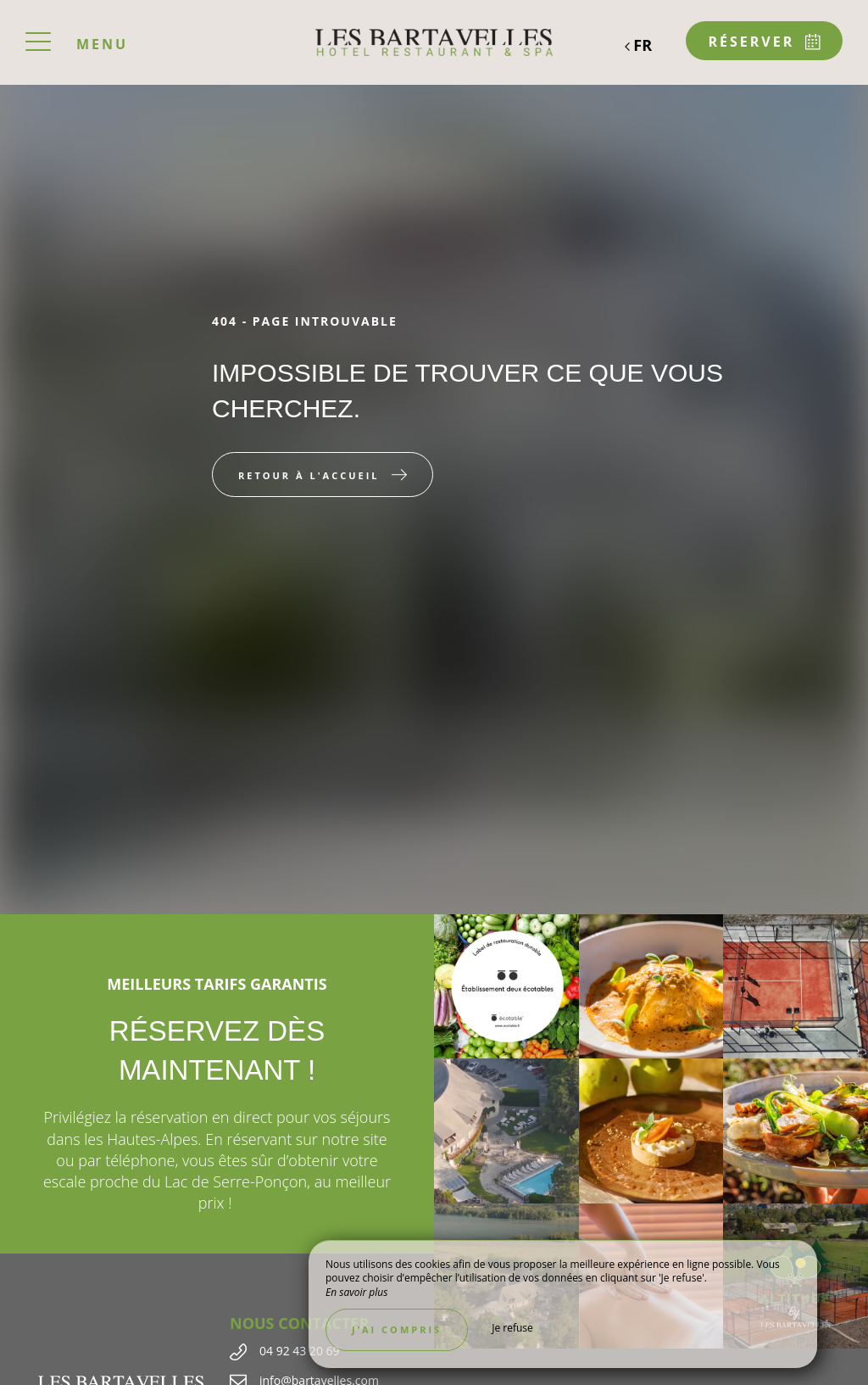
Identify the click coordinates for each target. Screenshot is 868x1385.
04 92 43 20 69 (299, 1351)
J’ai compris (397, 1329)
